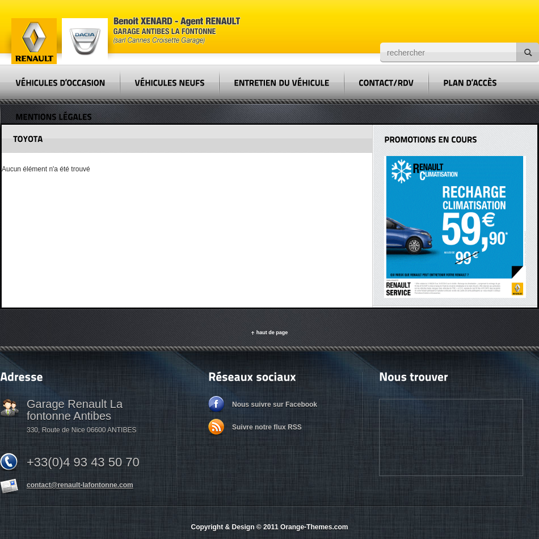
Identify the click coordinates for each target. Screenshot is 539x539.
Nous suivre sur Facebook (274, 405)
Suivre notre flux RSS (267, 427)
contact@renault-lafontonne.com (80, 485)
